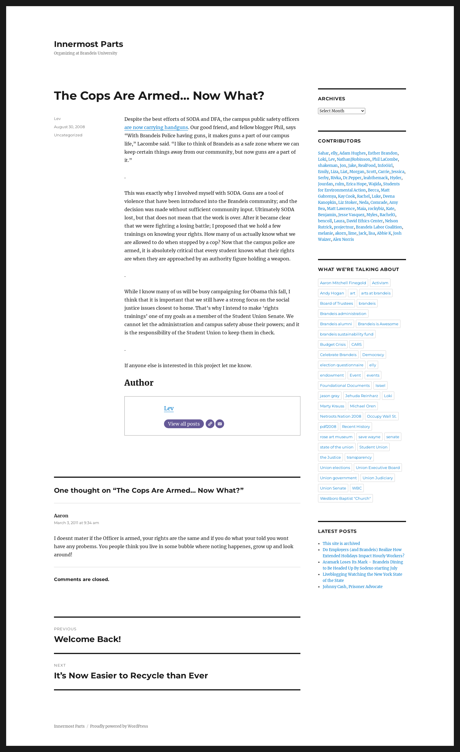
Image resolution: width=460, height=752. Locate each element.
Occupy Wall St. (382, 416)
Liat (343, 171)
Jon (343, 165)
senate (392, 436)
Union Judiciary (378, 477)
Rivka (336, 177)
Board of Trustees (336, 303)
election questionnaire (341, 365)
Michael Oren (363, 406)
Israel (380, 385)
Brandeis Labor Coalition (379, 227)
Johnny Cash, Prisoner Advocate (353, 586)
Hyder (395, 177)
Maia (361, 208)
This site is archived (341, 543)
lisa (371, 233)
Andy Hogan (332, 293)
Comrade (379, 202)
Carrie (383, 171)
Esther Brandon (383, 153)
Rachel (363, 196)
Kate (390, 208)
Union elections (335, 467)
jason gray (329, 395)
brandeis (367, 303)
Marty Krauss (332, 406)
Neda (363, 202)
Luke (376, 196)
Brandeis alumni (336, 323)
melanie (325, 233)
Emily (323, 171)
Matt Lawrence (341, 208)
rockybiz (376, 208)
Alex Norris (343, 239)
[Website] (210, 423)
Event (355, 375)
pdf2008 (328, 426)
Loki (322, 159)
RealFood (367, 165)
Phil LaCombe (385, 159)
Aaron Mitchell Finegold (343, 282)
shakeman (328, 165)
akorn (340, 233)
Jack (362, 233)
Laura (339, 221)
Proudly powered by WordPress (119, 726)
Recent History (356, 426)
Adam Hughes (352, 153)
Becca (373, 190)
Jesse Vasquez (351, 214)
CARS (356, 344)
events (373, 375)
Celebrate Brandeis (338, 354)
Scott (371, 171)
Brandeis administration (343, 313)
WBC (357, 488)
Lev (169, 408)
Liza (334, 171)
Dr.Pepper (352, 177)
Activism (380, 282)
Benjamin (327, 214)
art (352, 293)
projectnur (344, 227)
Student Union (373, 447)
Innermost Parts (88, 44)
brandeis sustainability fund (346, 334)
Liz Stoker (347, 202)
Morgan (356, 171)
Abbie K (384, 233)
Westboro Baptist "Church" (345, 498)
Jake (352, 165)
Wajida (374, 184)
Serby (323, 177)
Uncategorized (68, 135)
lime (352, 233)
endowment (332, 375)
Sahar (323, 153)
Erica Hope (356, 184)
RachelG (387, 214)
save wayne (369, 436)
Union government (338, 477)
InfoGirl (385, 165)
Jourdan (325, 184)
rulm (339, 184)
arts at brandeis (375, 293)
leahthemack (375, 177)
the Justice (330, 457)
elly (334, 153)
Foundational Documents (345, 385)
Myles (372, 214)
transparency (359, 457)
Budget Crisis (333, 344)
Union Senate (333, 488)
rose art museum (336, 436)
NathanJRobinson (353, 159)
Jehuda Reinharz (361, 395)
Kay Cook (346, 196)
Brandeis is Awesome (378, 323)
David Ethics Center (364, 221)
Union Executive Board (378, 467)
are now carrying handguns (156, 127)
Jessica (397, 171)
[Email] (219, 423)
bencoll (325, 221)
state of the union (337, 447)
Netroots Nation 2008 (340, 416)
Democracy (373, 354)
